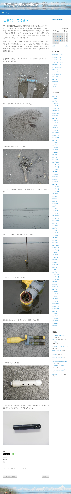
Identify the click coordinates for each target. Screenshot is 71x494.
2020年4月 (55, 264)
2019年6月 (55, 289)
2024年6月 (55, 147)
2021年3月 (55, 238)
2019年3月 (55, 296)
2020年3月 (55, 267)
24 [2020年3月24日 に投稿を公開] (58, 41)
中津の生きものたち (57, 62)
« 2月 (53, 46)
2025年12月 (55, 108)
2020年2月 (55, 269)
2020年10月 (55, 250)
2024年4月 (55, 152)
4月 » (66, 46)
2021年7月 (55, 228)
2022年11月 (55, 189)
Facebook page (57, 19)
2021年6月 (55, 230)
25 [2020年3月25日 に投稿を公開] (60, 41)
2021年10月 (55, 220)
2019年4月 (55, 294)
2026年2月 (55, 103)
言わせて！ (55, 84)
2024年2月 (55, 157)
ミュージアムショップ (58, 370)
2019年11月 (55, 277)
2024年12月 (55, 132)
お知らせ (54, 339)
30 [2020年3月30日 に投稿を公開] (55, 43)
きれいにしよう (56, 72)
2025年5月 (55, 125)
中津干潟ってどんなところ (59, 346)
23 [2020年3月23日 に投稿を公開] (55, 41)
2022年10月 (55, 191)
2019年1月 (55, 301)
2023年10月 (55, 167)
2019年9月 (55, 282)
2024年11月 (55, 135)
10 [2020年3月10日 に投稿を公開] (58, 36)
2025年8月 (55, 118)
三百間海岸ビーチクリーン (59, 365)
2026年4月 (55, 98)
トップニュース (6, 468)
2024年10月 (55, 137)
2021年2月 (55, 240)
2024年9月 (55, 140)
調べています (14, 468)
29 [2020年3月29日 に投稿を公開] (53, 43)
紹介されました (56, 64)
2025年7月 (55, 120)
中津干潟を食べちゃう (58, 54)
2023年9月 (55, 169)
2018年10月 (55, 308)
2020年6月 (55, 260)
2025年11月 (55, 111)
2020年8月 (55, 255)
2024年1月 (55, 159)
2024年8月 (55, 142)
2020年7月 (55, 257)
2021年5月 (55, 233)
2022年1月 (55, 213)
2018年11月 (55, 306)
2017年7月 (55, 326)
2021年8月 (55, 225)
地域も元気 (55, 81)
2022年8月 (55, 196)
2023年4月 (55, 179)
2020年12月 (55, 245)
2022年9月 (55, 194)
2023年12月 (55, 162)
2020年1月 (55, 272)
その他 (54, 86)
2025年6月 (55, 123)
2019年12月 (55, 274)
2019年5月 (55, 291)
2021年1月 (55, 242)
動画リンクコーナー (57, 374)
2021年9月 (55, 223)
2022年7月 (55, 198)
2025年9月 (55, 115)
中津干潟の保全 (56, 57)
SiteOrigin (60, 490)
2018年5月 (55, 321)
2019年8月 (55, 284)
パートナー (55, 79)
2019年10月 (55, 279)
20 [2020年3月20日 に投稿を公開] (64, 38)
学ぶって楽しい (56, 77)
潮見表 (45, 476)
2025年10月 (55, 113)
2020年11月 (55, 247)
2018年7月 (55, 316)
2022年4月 (55, 206)
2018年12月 (55, 303)
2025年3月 (55, 130)
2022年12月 (55, 186)
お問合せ (54, 354)
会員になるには (56, 350)
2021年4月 (55, 235)
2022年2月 (55, 211)
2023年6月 (55, 174)
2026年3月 (55, 101)
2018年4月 (55, 323)
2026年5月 (55, 96)
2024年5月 (55, 150)
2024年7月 (55, 145)
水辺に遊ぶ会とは (57, 357)
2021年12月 (55, 216)
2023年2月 (55, 181)
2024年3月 (55, 155)
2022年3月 (55, 208)
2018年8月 (55, 313)
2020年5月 (55, 262)
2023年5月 (55, 176)
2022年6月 (55, 201)
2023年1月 (55, 184)
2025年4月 (55, 128)
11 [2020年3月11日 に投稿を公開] (60, 36)
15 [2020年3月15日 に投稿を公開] (53, 38)
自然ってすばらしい (57, 74)
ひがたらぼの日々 (57, 67)
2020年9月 (55, 252)
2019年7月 (55, 286)
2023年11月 (55, 164)
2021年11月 (55, 218)
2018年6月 (55, 318)
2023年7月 (55, 172)
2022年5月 (55, 203)
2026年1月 (55, 106)
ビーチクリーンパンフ (10, 476)
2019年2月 (55, 299)
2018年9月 (55, 311)
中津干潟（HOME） (57, 342)
